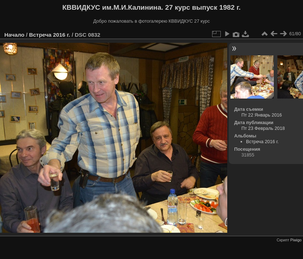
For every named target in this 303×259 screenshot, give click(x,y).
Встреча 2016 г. (49, 35)
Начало (14, 35)
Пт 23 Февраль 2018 (263, 128)
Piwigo (296, 240)
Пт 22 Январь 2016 (261, 115)
